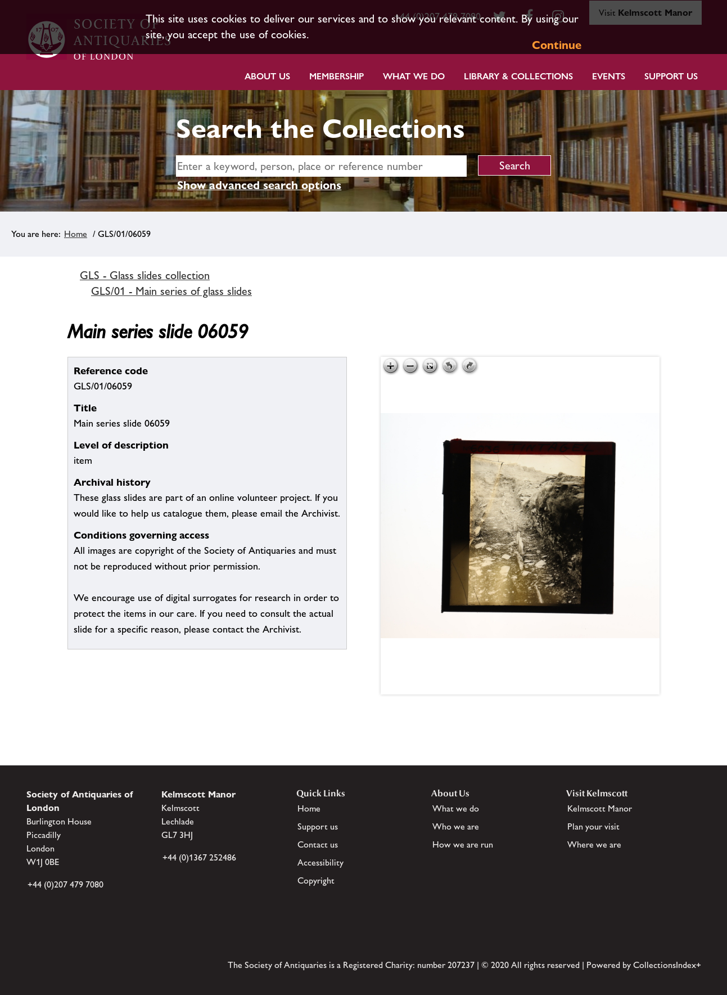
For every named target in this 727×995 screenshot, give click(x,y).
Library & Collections (518, 76)
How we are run (462, 844)
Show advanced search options (259, 185)
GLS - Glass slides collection (145, 275)
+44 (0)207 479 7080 (65, 884)
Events (608, 76)
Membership (336, 76)
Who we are (455, 826)
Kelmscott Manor (599, 808)
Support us (317, 826)
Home (75, 233)
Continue (556, 45)
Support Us (671, 76)
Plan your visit (593, 826)
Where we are (594, 844)
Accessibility (320, 862)
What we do (414, 76)
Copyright (316, 880)
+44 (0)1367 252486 (199, 857)
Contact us (317, 844)
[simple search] (321, 166)
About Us (267, 76)
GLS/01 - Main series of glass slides (171, 291)
